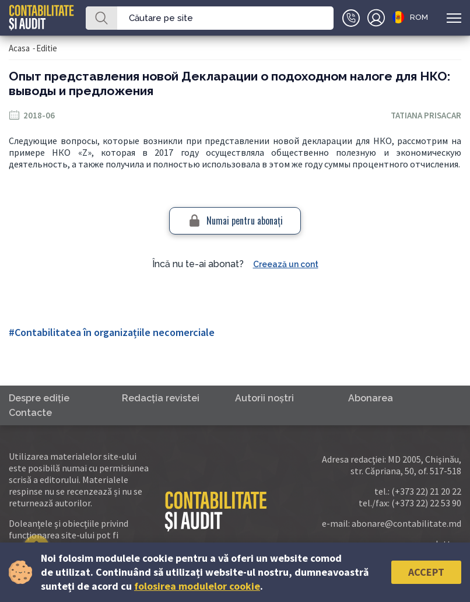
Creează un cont (285, 264)
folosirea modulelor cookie (197, 586)
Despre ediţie (39, 398)
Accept (426, 572)
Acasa (19, 48)
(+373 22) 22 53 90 (426, 503)
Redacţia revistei (160, 398)
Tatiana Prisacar (426, 115)
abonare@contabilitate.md (406, 523)
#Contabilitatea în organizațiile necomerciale (112, 332)
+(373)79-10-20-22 (351, 18)
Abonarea (370, 398)
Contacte (30, 412)
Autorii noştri (264, 398)
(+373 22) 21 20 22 (426, 491)
